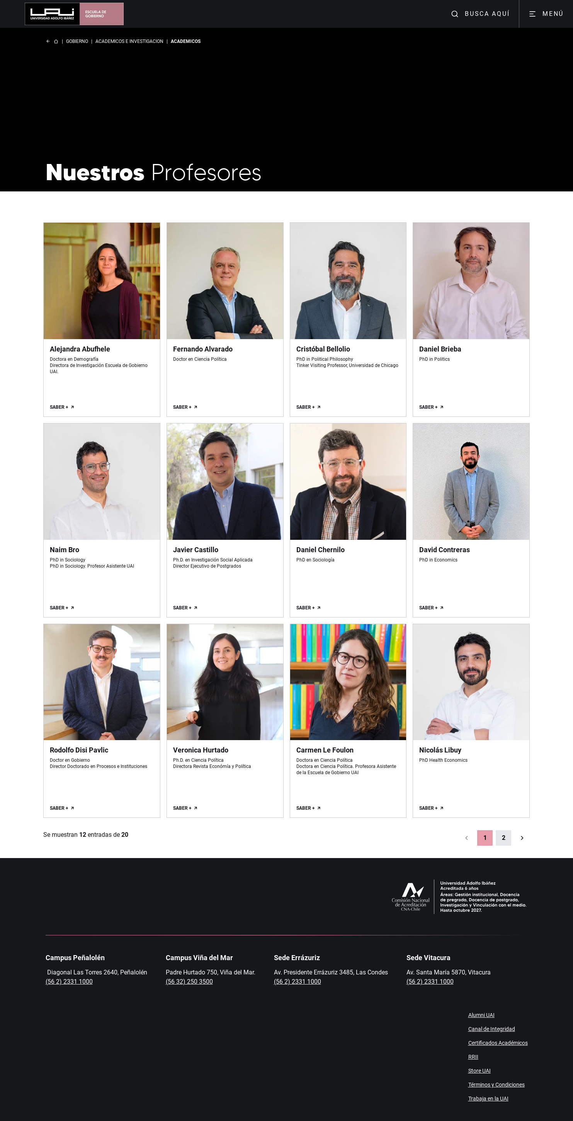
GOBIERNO (77, 41)
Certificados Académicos (498, 1043)
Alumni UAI (481, 1015)
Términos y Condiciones (496, 1085)
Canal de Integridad (491, 1029)
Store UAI (479, 1071)
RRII (473, 1057)
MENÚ (546, 14)
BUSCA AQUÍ (480, 14)
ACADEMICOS (186, 41)
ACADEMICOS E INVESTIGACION (129, 41)
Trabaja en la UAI (488, 1098)
